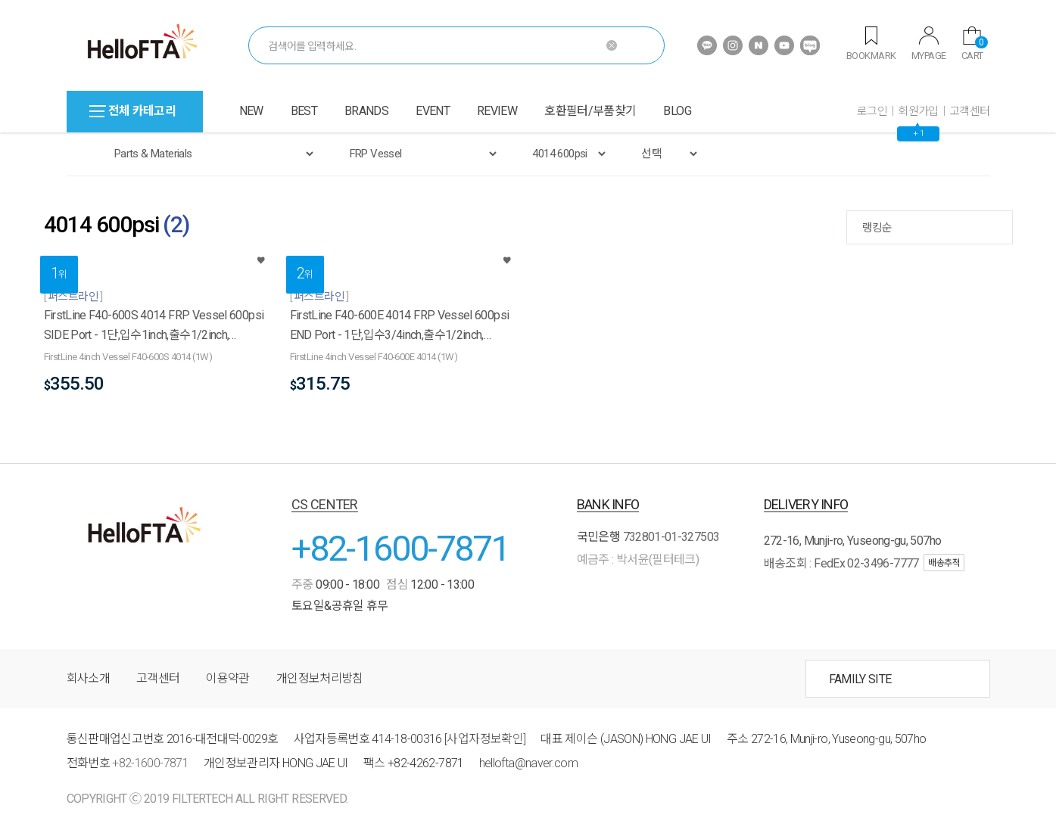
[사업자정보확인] (484, 739)
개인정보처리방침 (319, 678)
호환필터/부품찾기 (590, 111)
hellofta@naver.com (528, 763)
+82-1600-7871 (400, 548)
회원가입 (918, 111)
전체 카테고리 (132, 111)
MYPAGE (928, 43)
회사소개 (88, 678)
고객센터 (969, 111)
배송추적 (944, 563)
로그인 (872, 111)
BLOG (676, 111)
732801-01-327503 (671, 537)
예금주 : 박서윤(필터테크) (638, 559)
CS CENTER (324, 504)
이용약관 (227, 678)
